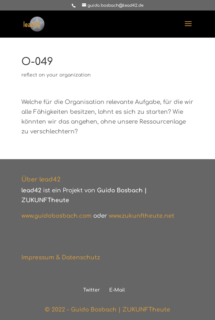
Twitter (91, 290)
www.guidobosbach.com (56, 216)
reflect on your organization (56, 75)
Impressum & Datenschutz (60, 257)
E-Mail (117, 290)
